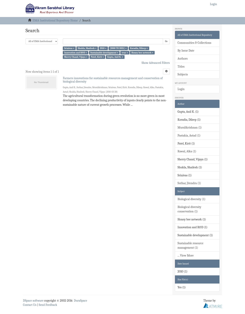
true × (125, 52)
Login (181, 89)
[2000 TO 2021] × (118, 48)
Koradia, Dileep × (139, 48)
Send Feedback (48, 305)
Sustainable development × (104, 52)
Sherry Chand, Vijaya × (75, 57)
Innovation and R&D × (75, 52)
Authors (183, 58)
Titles (181, 66)
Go (166, 41)
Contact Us (29, 305)
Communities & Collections (194, 43)
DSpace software (33, 300)
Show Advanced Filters (156, 63)
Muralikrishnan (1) (190, 127)
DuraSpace (80, 300)
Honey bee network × (142, 52)
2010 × (103, 48)
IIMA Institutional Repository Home (55, 20)
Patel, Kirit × (97, 57)
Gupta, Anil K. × (115, 57)
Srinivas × (69, 48)
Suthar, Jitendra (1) (189, 183)
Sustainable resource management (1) (190, 245)
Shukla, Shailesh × (87, 48)
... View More (186, 255)
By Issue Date (186, 50)
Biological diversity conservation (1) (189, 209)
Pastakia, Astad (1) (189, 135)
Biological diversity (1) (192, 199)
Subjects (183, 74)
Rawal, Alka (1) (187, 151)
